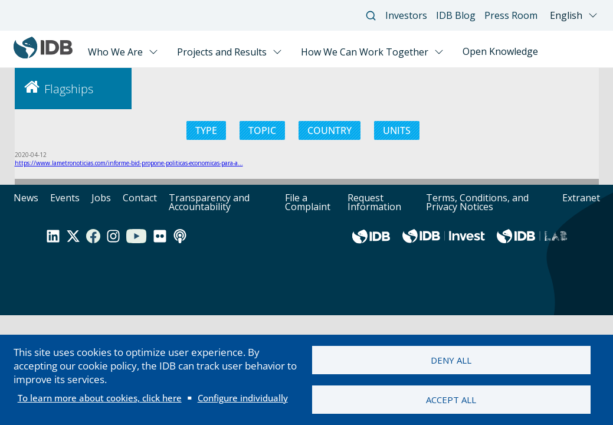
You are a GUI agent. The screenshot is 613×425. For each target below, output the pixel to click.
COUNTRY (329, 130)
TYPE (206, 130)
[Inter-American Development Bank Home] (43, 55)
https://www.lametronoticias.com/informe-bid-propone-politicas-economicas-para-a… (129, 163)
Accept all (451, 400)
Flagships (68, 89)
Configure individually (243, 398)
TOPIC (262, 130)
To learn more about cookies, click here (100, 398)
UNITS (397, 130)
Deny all (451, 360)
